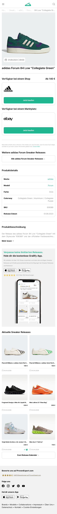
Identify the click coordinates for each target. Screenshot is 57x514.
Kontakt (18, 507)
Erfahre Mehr (36, 146)
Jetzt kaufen (28, 100)
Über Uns (49, 504)
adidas (21, 10)
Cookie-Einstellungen (32, 507)
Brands (5, 504)
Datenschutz (7, 507)
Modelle (13, 504)
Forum (29, 10)
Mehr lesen (8, 241)
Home (4, 10)
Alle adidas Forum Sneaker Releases (28, 159)
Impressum (38, 504)
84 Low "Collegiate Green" (44, 10)
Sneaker (12, 10)
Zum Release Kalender (28, 455)
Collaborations (25, 504)
